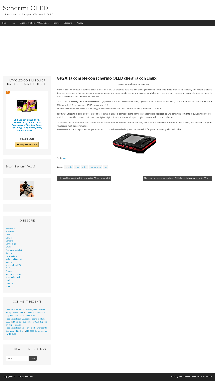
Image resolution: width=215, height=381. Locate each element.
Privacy (80, 23)
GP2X (77, 167)
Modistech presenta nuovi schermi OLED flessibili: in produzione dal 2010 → (177, 178)
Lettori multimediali (14, 259)
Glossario (68, 23)
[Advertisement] (107, 50)
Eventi (8, 247)
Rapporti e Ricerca (13, 274)
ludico (84, 167)
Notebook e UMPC (13, 265)
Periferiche (10, 268)
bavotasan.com (205, 376)
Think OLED (10, 280)
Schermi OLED (25, 8)
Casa (8, 235)
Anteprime (10, 229)
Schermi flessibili (13, 277)
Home (5, 23)
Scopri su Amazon (28, 144)
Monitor (9, 262)
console (68, 167)
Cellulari (9, 238)
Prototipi (9, 271)
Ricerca (56, 23)
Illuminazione (11, 256)
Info (13, 23)
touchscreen (95, 167)
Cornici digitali (11, 244)
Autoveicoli (10, 232)
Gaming (9, 253)
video (8, 286)
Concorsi (9, 241)
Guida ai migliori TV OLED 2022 (34, 23)
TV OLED (9, 283)
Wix (105, 167)
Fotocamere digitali (14, 250)
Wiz (64, 158)
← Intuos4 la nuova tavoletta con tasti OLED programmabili (84, 178)
